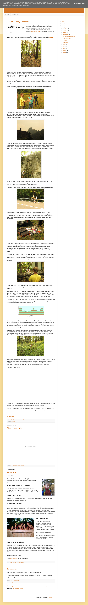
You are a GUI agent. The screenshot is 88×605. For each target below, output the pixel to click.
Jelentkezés (12, 472)
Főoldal (7, 14)
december (65, 28)
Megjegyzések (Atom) (18, 588)
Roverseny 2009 (12, 399)
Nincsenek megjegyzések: (18, 419)
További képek (10, 416)
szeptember (65, 34)
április (64, 48)
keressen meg (13, 558)
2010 (63, 25)
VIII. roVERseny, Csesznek (18, 22)
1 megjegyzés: (16, 580)
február (64, 52)
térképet (51, 37)
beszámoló (13, 421)
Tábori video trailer (14, 428)
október (65, 32)
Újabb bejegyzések (11, 586)
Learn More (77, 3)
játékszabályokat (35, 31)
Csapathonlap (15, 14)
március (65, 50)
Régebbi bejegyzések (50, 586)
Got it (83, 3)
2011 (63, 23)
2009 (63, 27)
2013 (63, 21)
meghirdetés (13, 581)
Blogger (50, 597)
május (64, 46)
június (64, 44)
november (65, 30)
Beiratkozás (11, 569)
